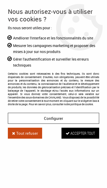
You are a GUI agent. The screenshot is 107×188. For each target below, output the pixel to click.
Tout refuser (25, 133)
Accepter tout (80, 133)
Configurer (53, 118)
